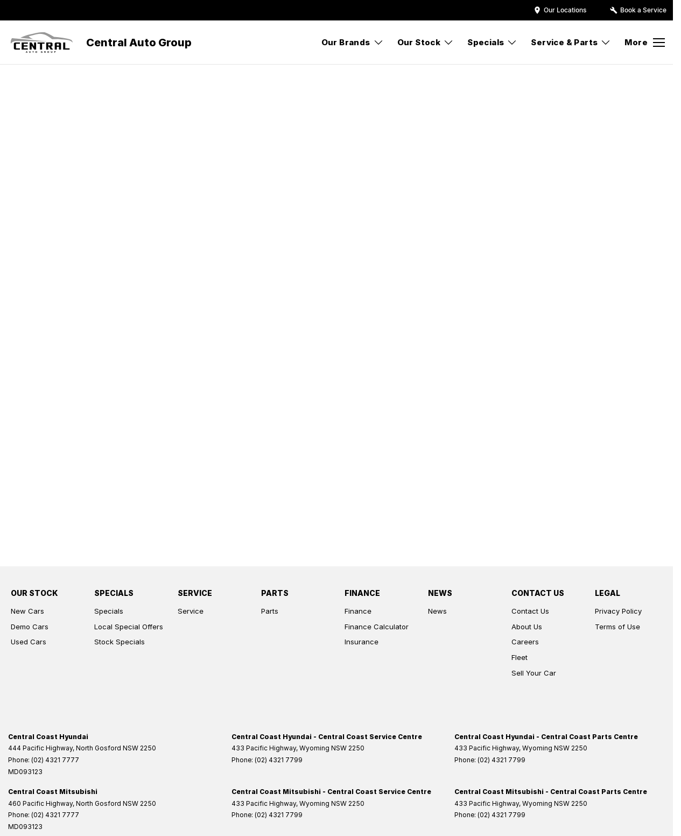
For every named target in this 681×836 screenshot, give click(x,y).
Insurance (361, 641)
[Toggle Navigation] (644, 42)
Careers (525, 641)
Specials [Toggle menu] (492, 42)
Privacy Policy (618, 611)
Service (190, 611)
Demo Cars (29, 626)
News (437, 611)
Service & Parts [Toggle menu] (571, 42)
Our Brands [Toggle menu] (352, 42)
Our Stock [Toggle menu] (425, 42)
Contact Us (530, 611)
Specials (108, 611)
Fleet (519, 657)
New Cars (27, 611)
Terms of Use (617, 626)
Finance (358, 611)
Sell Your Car (533, 673)
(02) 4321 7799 (279, 760)
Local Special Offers (128, 626)
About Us (526, 626)
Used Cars (28, 641)
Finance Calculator (377, 626)
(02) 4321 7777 (55, 760)
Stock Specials (119, 641)
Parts (269, 611)
